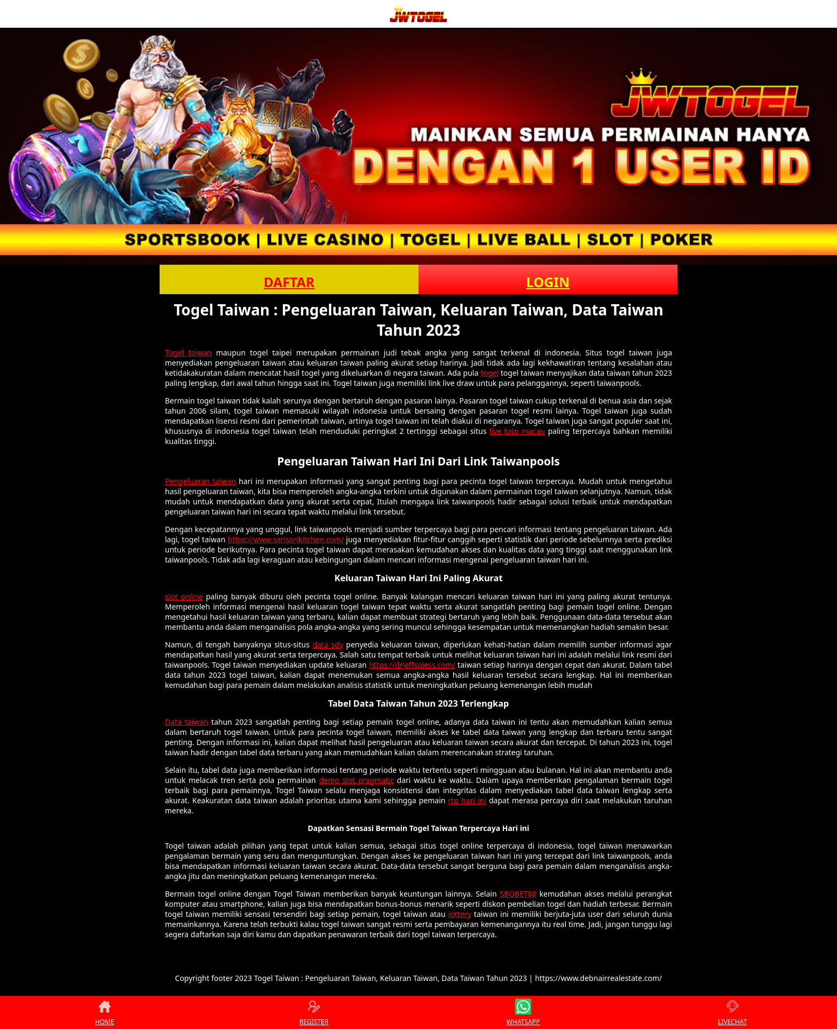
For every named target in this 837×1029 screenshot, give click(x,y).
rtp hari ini (467, 800)
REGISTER (313, 1012)
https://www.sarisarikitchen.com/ (286, 539)
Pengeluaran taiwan (200, 481)
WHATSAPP (523, 1012)
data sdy (327, 644)
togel (489, 373)
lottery (459, 914)
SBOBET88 (518, 894)
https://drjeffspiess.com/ (412, 665)
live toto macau (517, 431)
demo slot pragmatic (356, 780)
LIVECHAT (732, 1012)
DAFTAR (289, 282)
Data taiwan (186, 722)
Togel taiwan (188, 352)
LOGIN (548, 282)
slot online (184, 596)
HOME (104, 1012)
